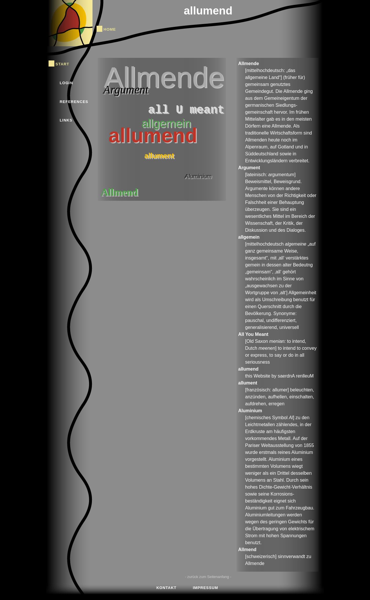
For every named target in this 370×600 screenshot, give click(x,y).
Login (66, 82)
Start (62, 63)
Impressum (205, 587)
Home (109, 29)
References (74, 101)
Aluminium (197, 176)
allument (159, 156)
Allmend (119, 192)
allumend (208, 10)
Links (66, 120)
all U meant (186, 110)
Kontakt (166, 587)
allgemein (166, 123)
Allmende (164, 77)
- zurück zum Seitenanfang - (208, 577)
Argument (125, 89)
